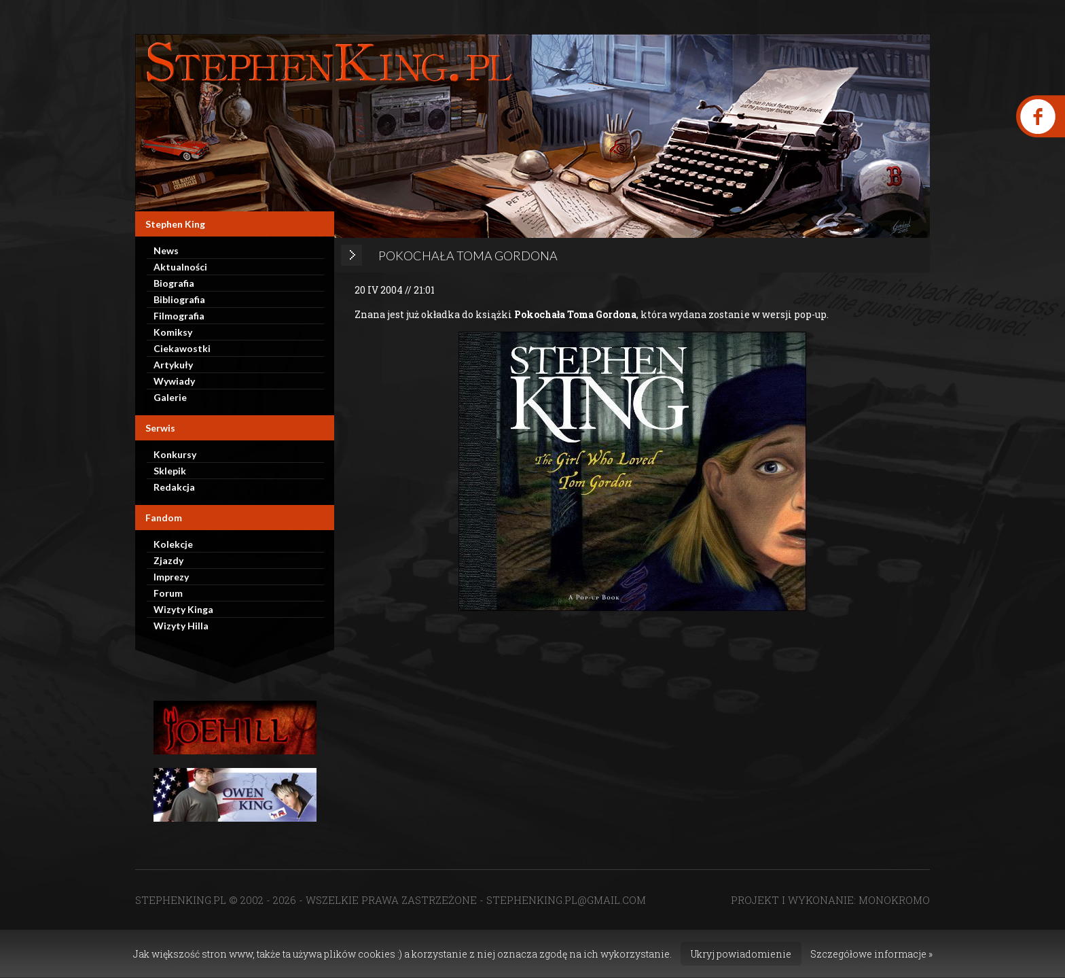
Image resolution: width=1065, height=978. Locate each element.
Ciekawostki (182, 348)
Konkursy (175, 454)
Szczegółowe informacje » (871, 953)
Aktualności (180, 267)
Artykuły (173, 364)
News (166, 250)
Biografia (174, 283)
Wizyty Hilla (181, 625)
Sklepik (170, 470)
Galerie (170, 397)
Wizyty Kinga (183, 609)
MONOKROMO (894, 900)
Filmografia (179, 315)
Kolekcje (173, 544)
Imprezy (171, 576)
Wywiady (174, 381)
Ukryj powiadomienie (741, 953)
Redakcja (174, 487)
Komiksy (173, 332)
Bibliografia (179, 299)
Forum (168, 593)
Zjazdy (168, 560)
